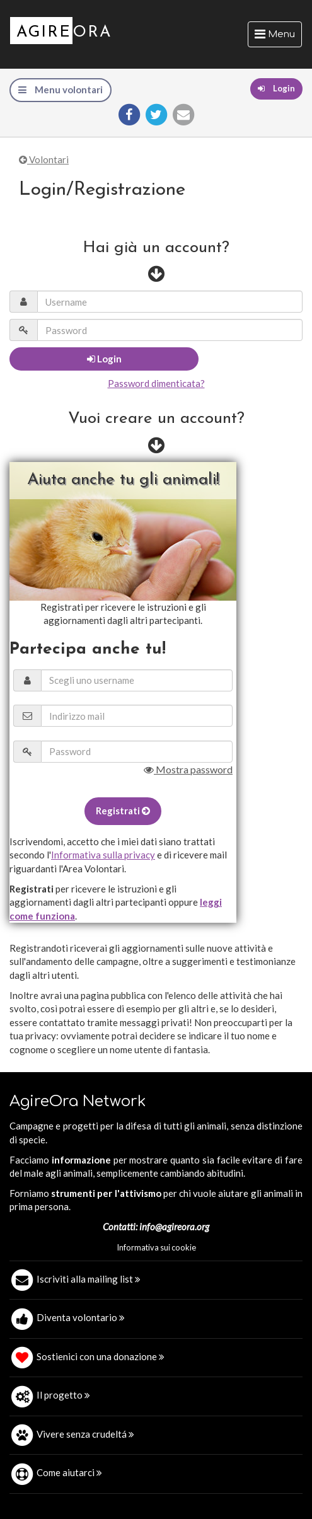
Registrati (123, 810)
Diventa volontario (81, 1317)
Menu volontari (60, 89)
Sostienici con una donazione (101, 1356)
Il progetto (63, 1395)
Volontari (44, 159)
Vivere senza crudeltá (85, 1434)
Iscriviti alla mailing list (89, 1279)
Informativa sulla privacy (103, 854)
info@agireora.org (174, 1226)
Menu (278, 37)
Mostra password (188, 769)
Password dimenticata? (156, 383)
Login (276, 88)
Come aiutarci (69, 1472)
